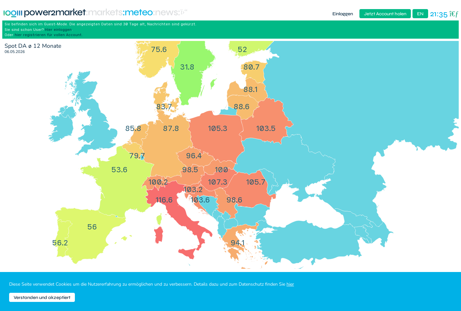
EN (420, 14)
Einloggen (342, 14)
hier (290, 284)
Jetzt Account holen (385, 14)
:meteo (137, 12)
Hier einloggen (58, 29)
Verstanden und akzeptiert (42, 297)
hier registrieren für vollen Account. (49, 34)
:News (165, 12)
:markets (104, 12)
